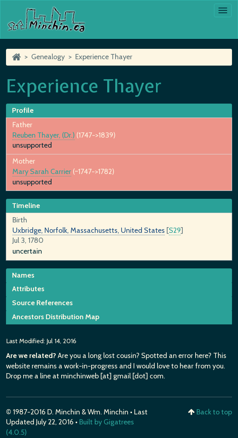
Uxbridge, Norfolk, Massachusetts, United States (88, 230)
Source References (42, 302)
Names (23, 275)
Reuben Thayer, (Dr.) (43, 135)
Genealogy (48, 56)
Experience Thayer (103, 56)
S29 (175, 230)
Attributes (28, 288)
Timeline (26, 205)
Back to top (214, 412)
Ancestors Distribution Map (56, 316)
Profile (23, 110)
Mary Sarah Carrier (41, 171)
